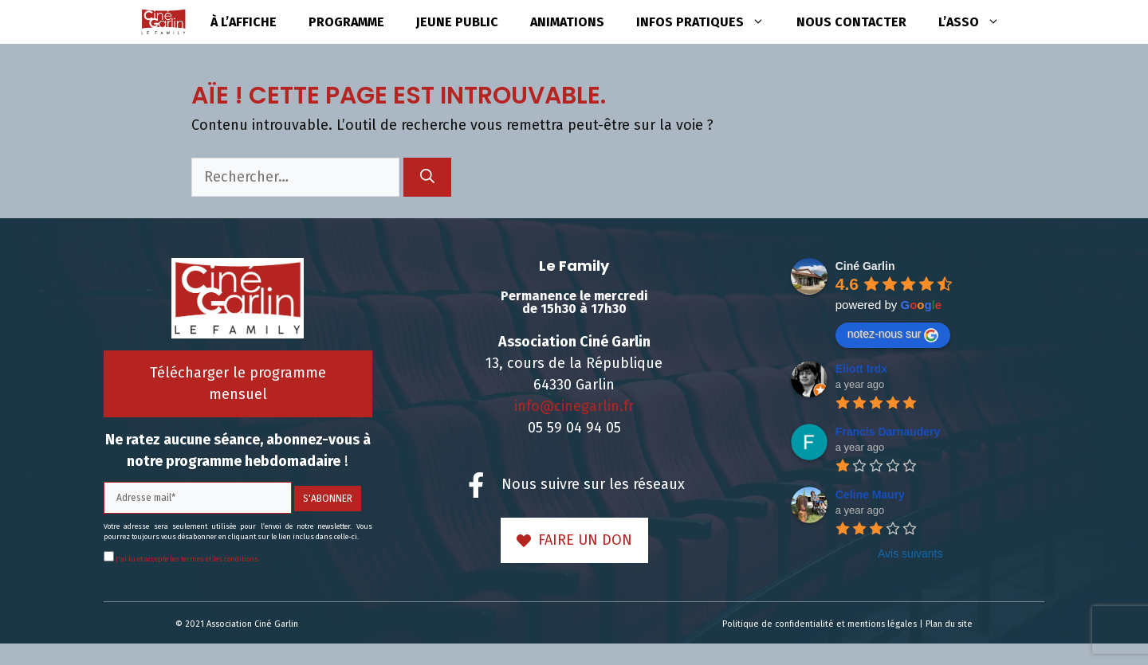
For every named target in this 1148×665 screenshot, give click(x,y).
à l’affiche (243, 21)
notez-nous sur (893, 334)
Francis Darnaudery (888, 431)
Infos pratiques (708, 22)
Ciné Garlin (865, 266)
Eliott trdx (861, 368)
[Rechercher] (427, 177)
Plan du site (949, 624)
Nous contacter (851, 21)
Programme (346, 21)
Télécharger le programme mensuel (238, 383)
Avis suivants (910, 553)
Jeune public (457, 21)
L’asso (977, 22)
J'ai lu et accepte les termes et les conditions (186, 559)
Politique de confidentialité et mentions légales (819, 624)
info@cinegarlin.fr (574, 406)
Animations (567, 21)
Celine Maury (870, 494)
